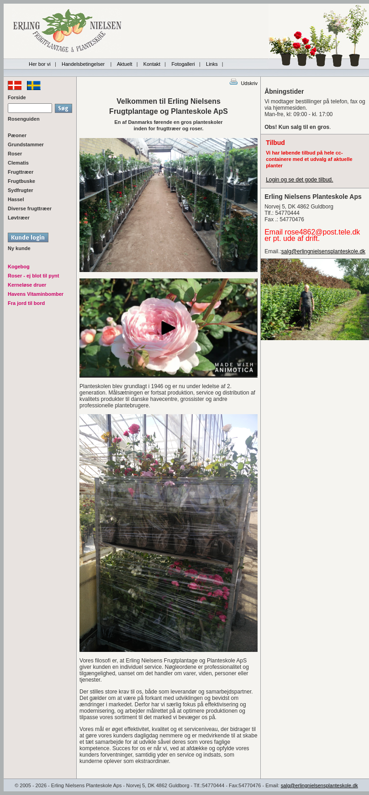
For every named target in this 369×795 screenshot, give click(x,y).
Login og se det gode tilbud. (299, 179)
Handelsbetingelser (84, 64)
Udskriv (243, 83)
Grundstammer (26, 144)
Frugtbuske (21, 181)
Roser (15, 153)
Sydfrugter (20, 190)
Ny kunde (19, 248)
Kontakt (151, 64)
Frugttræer (20, 172)
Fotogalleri (183, 64)
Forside (17, 97)
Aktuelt (124, 64)
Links (212, 64)
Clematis (18, 162)
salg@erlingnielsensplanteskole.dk (323, 251)
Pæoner (17, 135)
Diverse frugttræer (30, 208)
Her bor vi (40, 64)
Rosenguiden (24, 119)
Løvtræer (19, 217)
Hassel (16, 199)
